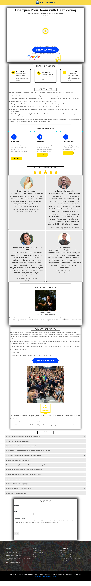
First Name (16, 505)
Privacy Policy (38, 576)
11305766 (55, 574)
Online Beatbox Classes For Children (71, 558)
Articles (54, 576)
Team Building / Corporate (68, 552)
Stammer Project (37, 552)
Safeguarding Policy (47, 576)
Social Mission (36, 550)
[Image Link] (45, 2)
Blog (33, 554)
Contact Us (35, 556)
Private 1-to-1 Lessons (66, 556)
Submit (16, 533)
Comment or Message (20, 518)
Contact (8, 549)
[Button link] (45, 50)
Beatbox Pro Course (66, 554)
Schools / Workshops (66, 550)
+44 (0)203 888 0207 (12, 552)
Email (15, 511)
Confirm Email (36, 516)
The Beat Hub (64, 560)
